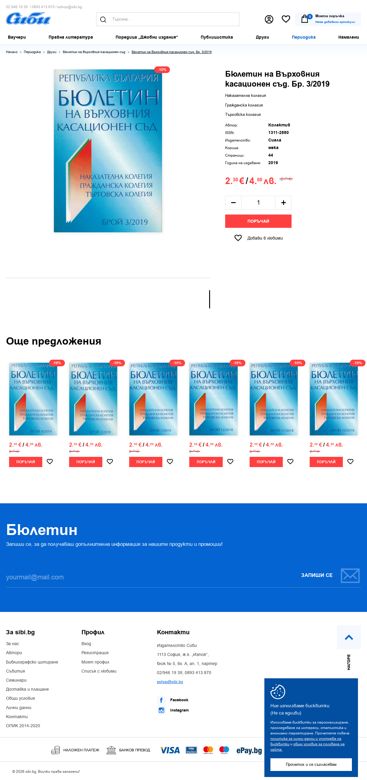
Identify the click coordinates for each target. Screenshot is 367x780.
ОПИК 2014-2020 (23, 726)
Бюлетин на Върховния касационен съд (94, 52)
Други (51, 52)
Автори (14, 653)
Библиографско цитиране (32, 662)
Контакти (17, 717)
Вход (86, 644)
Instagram (173, 710)
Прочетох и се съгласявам (311, 764)
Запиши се (330, 575)
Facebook (172, 700)
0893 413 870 (43, 7)
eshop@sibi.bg (69, 7)
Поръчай (258, 221)
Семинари (16, 680)
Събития (15, 671)
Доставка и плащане (27, 689)
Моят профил (95, 662)
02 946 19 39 (17, 7)
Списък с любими (98, 671)
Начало (12, 52)
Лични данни (18, 708)
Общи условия (20, 698)
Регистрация (95, 653)
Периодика (32, 52)
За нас (12, 644)
